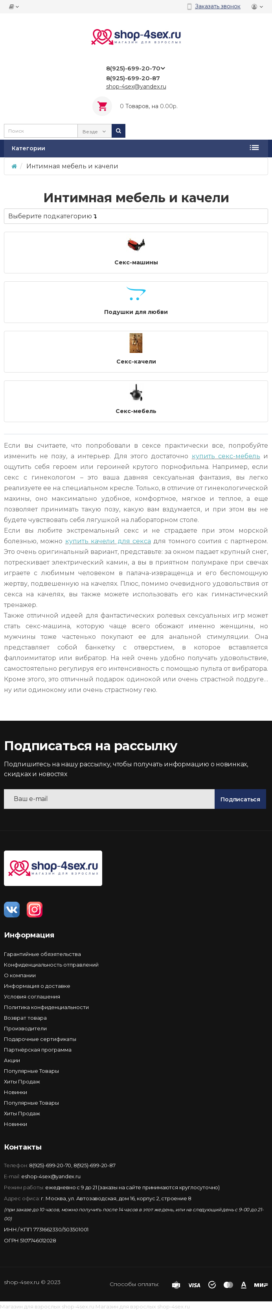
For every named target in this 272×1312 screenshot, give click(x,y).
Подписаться (240, 799)
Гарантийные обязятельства (42, 954)
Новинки (15, 1092)
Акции (12, 1060)
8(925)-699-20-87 (95, 1165)
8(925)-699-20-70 (50, 1165)
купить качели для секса (108, 541)
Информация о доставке (37, 986)
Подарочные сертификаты (40, 1039)
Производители (25, 1028)
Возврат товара (25, 1018)
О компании (20, 975)
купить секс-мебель (226, 456)
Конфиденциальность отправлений (51, 964)
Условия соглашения (32, 996)
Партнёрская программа (38, 1049)
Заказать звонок (218, 6)
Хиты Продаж (22, 1081)
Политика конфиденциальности (46, 1007)
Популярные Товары (31, 1071)
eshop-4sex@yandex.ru (50, 1176)
